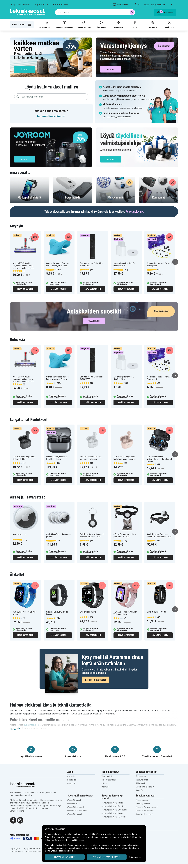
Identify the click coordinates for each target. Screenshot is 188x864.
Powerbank (118, 25)
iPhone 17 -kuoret (74, 800)
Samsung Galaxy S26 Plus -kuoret (114, 806)
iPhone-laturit (141, 776)
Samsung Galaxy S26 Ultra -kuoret (114, 810)
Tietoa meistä (107, 776)
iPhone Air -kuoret (74, 804)
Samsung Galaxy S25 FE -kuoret (113, 817)
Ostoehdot (71, 776)
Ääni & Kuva (101, 25)
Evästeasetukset (136, 857)
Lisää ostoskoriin (25, 289)
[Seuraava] (175, 262)
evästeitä (107, 834)
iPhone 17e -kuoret (74, 814)
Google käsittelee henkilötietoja (69, 840)
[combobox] (95, 12)
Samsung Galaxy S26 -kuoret (112, 803)
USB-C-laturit (140, 783)
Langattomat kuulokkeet (145, 787)
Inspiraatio (106, 787)
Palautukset (71, 780)
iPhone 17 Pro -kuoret (75, 807)
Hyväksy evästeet (64, 857)
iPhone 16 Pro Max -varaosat (147, 807)
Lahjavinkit (152, 25)
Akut (135, 25)
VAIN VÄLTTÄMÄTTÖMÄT (106, 857)
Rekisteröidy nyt (135, 211)
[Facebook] (13, 820)
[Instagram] (20, 820)
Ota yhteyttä (71, 783)
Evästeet (105, 783)
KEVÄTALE (169, 25)
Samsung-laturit (142, 780)
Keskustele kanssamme (95, 680)
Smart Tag (139, 790)
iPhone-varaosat (142, 800)
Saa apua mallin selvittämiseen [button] (51, 116)
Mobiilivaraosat (45, 25)
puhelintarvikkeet (32, 724)
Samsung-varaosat (143, 804)
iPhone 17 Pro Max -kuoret (77, 811)
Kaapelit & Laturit (84, 25)
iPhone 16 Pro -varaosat (145, 811)
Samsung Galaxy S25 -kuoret (112, 813)
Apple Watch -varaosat (144, 814)
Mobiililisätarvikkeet (64, 25)
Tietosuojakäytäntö (109, 780)
